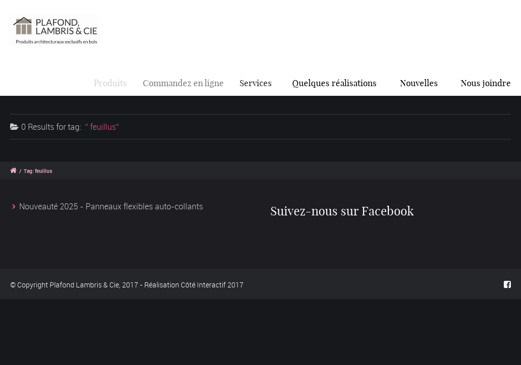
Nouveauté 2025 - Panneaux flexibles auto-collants (111, 206)
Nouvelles (419, 83)
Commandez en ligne (187, 83)
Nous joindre (486, 83)
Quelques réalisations (335, 83)
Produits (113, 83)
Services (259, 83)
